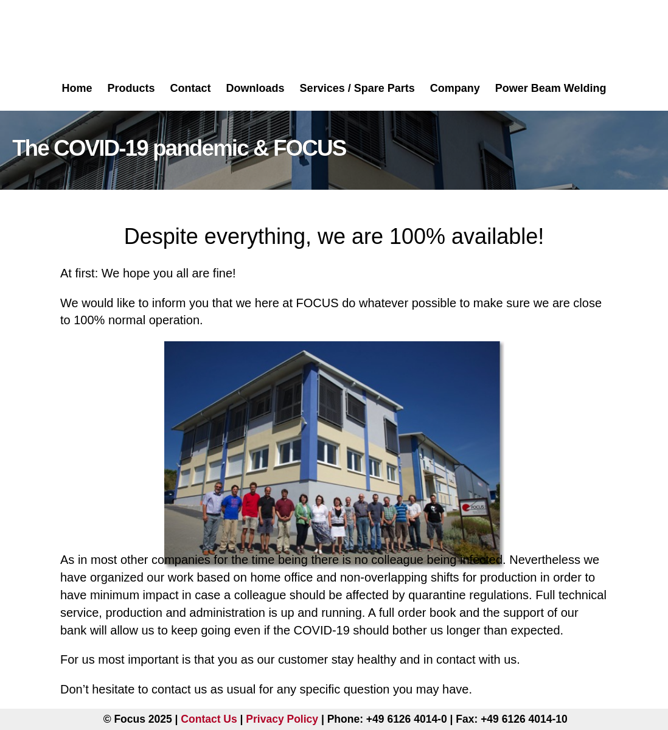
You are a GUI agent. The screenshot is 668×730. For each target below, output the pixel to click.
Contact (190, 88)
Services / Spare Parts (357, 88)
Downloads (255, 88)
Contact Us (209, 719)
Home (77, 88)
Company (455, 88)
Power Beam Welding (551, 88)
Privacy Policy (282, 719)
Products (131, 88)
